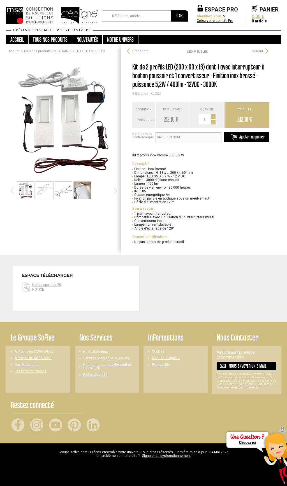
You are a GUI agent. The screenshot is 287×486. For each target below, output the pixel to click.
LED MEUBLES (94, 51)
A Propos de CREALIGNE (33, 358)
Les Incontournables (30, 371)
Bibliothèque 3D (95, 375)
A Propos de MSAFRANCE (34, 351)
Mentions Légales (166, 358)
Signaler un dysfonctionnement (166, 456)
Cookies (158, 351)
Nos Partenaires (27, 365)
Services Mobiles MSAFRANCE (106, 358)
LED (78, 51)
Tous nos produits (37, 51)
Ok (179, 15)
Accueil (17, 39)
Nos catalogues (95, 351)
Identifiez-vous (209, 16)
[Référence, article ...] (136, 16)
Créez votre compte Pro (215, 21)
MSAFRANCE (63, 51)
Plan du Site (161, 365)
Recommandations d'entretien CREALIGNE (107, 366)
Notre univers (120, 39)
